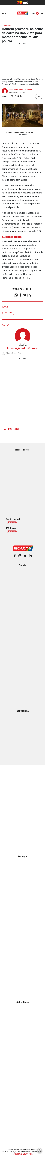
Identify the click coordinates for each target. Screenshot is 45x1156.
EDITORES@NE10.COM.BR (23, 1154)
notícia (8, 313)
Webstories (13, 429)
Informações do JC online (20, 90)
